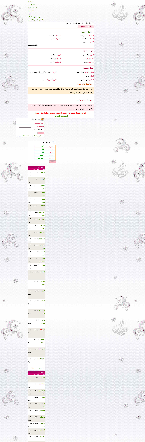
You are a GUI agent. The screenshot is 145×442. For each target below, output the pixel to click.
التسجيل (31, 11)
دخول (41, 132)
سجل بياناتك (38, 136)
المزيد (41, 368)
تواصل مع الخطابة (34, 17)
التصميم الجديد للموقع (36, 20)
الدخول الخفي (37, 129)
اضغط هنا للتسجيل (61, 116)
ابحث (52, 161)
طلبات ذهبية (32, 7)
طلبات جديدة (32, 4)
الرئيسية (31, 1)
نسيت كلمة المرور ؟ (25, 136)
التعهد (30, 14)
